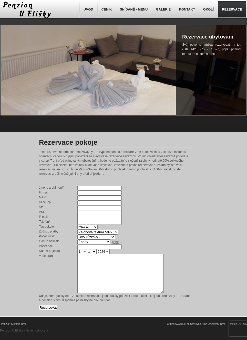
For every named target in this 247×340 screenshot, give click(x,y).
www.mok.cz (182, 331)
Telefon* (44, 222)
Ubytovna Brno (198, 331)
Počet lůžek (47, 236)
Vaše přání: (46, 256)
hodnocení (41, 338)
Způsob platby (48, 231)
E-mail (43, 217)
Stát (41, 207)
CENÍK (106, 9)
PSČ (42, 212)
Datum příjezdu (49, 251)
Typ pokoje (46, 226)
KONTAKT (187, 9)
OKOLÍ (208, 9)
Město (43, 197)
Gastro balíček (49, 241)
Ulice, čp (45, 202)
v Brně (28, 338)
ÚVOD (88, 9)
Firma (43, 192)
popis (115, 242)
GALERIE (163, 9)
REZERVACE (232, 9)
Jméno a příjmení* (51, 187)
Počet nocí (46, 246)
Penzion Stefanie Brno (14, 331)
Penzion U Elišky (11, 338)
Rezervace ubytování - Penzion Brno (26, 9)
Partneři (170, 331)
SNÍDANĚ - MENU (134, 9)
